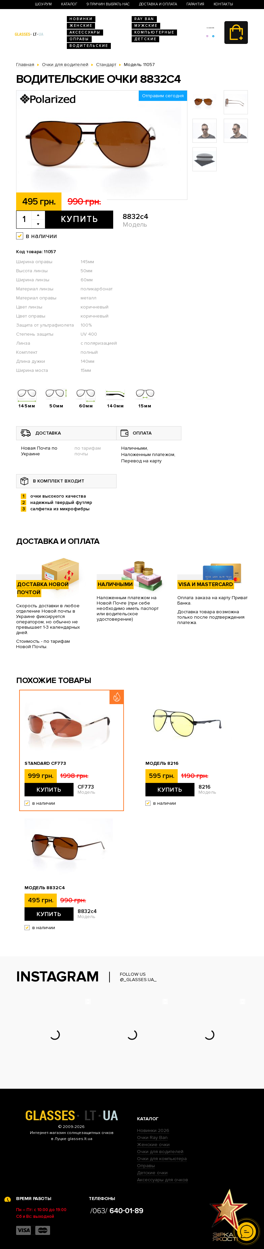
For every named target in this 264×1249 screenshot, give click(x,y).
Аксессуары (85, 32)
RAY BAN (144, 19)
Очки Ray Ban (152, 1137)
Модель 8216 (161, 763)
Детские (145, 39)
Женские (81, 25)
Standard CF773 (45, 763)
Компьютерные (154, 32)
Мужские (146, 25)
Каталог (69, 4)
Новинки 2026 (153, 1130)
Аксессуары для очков (162, 1180)
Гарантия (195, 4)
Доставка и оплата (158, 4)
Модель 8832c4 (45, 888)
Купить (79, 219)
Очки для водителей (160, 1151)
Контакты (223, 4)
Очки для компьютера (162, 1158)
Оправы (79, 39)
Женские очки (153, 1144)
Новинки (81, 19)
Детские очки (152, 1173)
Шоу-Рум (43, 4)
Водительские (89, 46)
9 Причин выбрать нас (108, 4)
